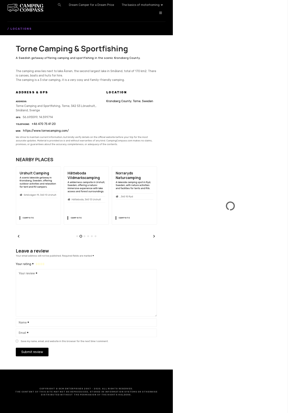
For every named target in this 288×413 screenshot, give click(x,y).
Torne (137, 101)
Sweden (147, 101)
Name (22, 323)
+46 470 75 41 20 (44, 124)
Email (22, 333)
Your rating (25, 264)
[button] (97, 7)
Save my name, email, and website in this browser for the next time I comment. (64, 341)
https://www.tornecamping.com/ (46, 130)
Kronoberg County (118, 101)
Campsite (28, 218)
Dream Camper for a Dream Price (129, 8)
